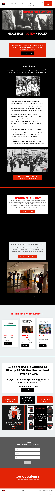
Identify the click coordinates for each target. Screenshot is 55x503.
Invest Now (27, 396)
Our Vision (12, 2)
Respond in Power (29, 3)
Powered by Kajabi (49, 501)
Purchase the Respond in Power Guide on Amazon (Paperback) (27, 406)
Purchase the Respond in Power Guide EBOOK (10, 406)
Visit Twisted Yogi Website (27, 261)
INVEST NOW (48, 3)
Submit (28, 469)
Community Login (40, 2)
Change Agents (24, 2)
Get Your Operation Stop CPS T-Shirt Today (44, 406)
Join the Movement (17, 2)
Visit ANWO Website (27, 215)
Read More (8, 349)
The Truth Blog (33, 3)
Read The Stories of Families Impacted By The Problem (27, 181)
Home (7, 2)
